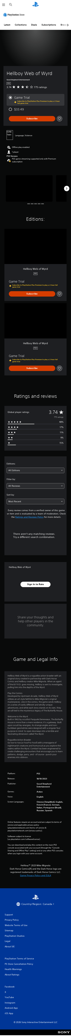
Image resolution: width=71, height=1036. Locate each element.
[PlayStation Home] (36, 4)
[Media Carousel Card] (29, 188)
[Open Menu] (3, 5)
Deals (34, 24)
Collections (21, 24)
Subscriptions (49, 24)
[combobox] (35, 470)
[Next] (66, 188)
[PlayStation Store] (15, 14)
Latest (7, 24)
